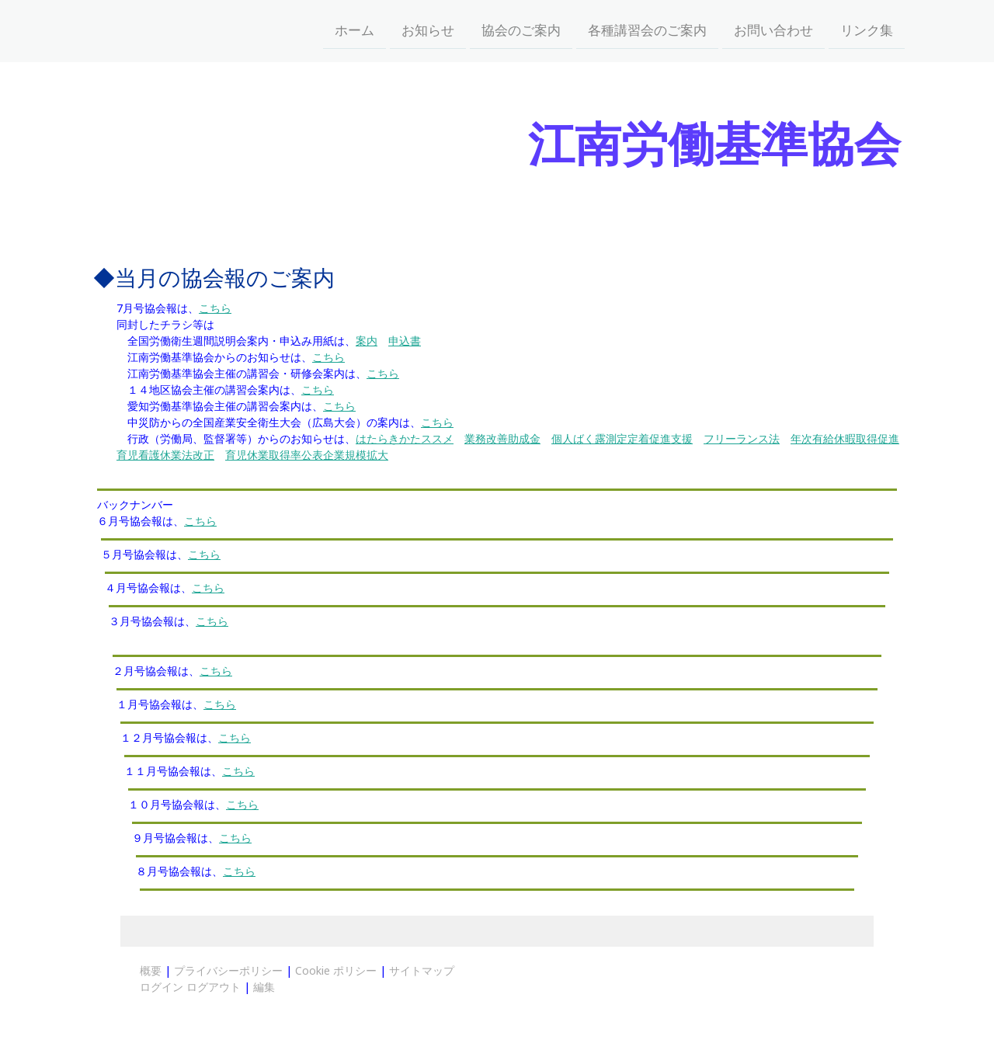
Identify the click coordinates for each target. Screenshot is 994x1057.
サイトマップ (421, 970)
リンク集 (866, 30)
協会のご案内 (521, 30)
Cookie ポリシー (336, 970)
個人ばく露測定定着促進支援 (622, 438)
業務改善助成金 (502, 438)
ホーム (354, 30)
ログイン (161, 986)
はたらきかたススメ (405, 438)
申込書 (404, 340)
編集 (264, 986)
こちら (215, 308)
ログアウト (215, 986)
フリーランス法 (742, 438)
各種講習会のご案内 (647, 30)
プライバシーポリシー (228, 970)
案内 (366, 340)
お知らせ (427, 30)
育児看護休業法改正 (165, 454)
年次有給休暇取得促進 (845, 438)
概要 (151, 970)
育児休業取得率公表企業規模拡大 (306, 454)
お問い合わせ (773, 30)
